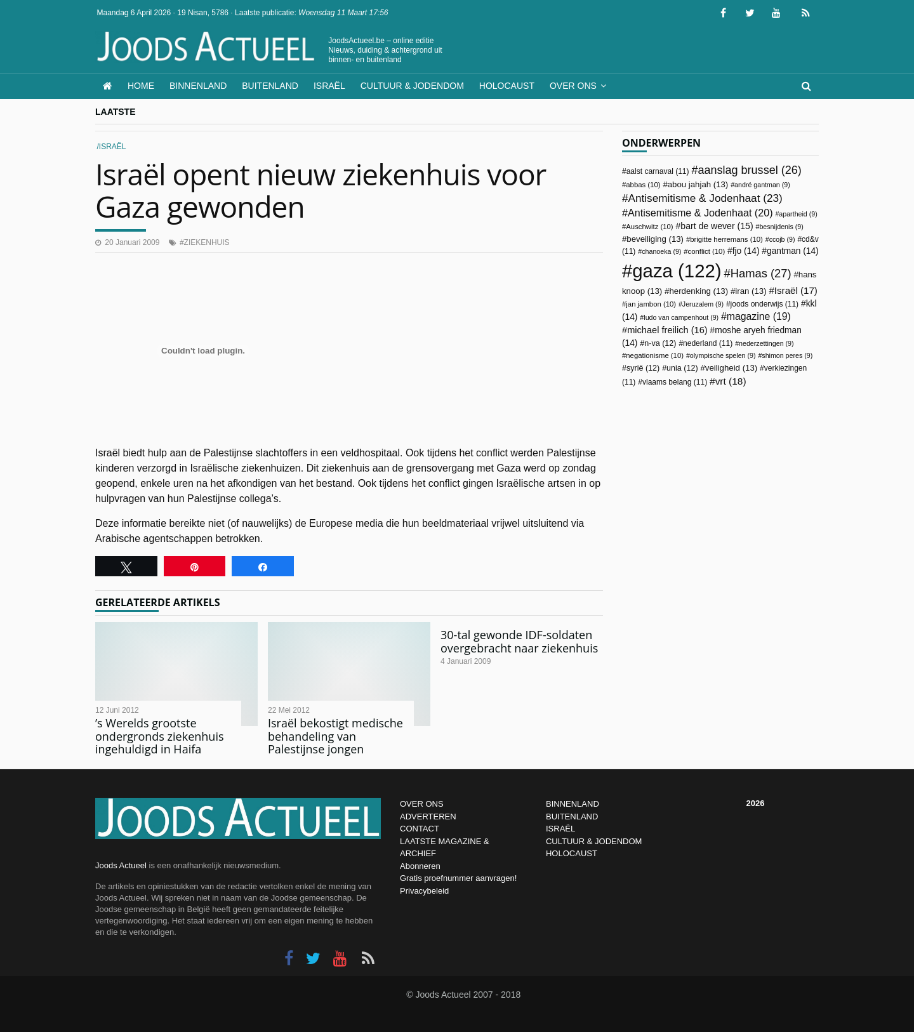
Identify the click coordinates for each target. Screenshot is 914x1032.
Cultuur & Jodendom (412, 86)
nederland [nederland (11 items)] (707, 343)
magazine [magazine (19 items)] (759, 316)
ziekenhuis (207, 242)
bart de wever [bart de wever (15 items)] (716, 226)
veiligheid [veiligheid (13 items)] (731, 368)
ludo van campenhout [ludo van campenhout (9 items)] (681, 317)
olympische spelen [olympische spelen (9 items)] (723, 355)
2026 (755, 803)
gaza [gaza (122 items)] (676, 270)
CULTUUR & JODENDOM (594, 841)
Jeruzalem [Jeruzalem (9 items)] (703, 304)
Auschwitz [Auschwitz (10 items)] (649, 226)
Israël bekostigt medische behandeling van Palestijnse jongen (335, 736)
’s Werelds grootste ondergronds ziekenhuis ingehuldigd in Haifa (159, 736)
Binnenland (198, 86)
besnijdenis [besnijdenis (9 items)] (781, 226)
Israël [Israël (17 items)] (796, 290)
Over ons (573, 86)
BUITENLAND (572, 816)
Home (141, 86)
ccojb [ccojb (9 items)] (782, 239)
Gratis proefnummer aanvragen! (458, 878)
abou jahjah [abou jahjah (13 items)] (698, 184)
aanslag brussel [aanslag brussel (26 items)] (749, 170)
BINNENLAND (572, 804)
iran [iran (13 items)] (750, 291)
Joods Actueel (121, 865)
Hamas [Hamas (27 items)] (761, 273)
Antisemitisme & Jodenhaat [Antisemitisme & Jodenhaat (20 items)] (700, 212)
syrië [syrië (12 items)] (642, 368)
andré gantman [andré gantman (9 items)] (762, 185)
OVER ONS (422, 804)
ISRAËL (560, 828)
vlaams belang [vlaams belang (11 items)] (674, 382)
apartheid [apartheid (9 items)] (798, 214)
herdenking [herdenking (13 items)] (698, 291)
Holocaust (506, 86)
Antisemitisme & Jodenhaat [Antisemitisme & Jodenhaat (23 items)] (705, 198)
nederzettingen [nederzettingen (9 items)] (766, 343)
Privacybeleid (424, 891)
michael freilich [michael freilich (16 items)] (667, 330)
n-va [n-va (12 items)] (660, 343)
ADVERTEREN (428, 816)
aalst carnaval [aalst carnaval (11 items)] (657, 171)
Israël (329, 86)
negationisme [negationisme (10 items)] (655, 355)
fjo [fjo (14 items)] (746, 251)
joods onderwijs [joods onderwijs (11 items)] (765, 304)
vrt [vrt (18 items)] (730, 381)
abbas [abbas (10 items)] (643, 185)
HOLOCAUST (571, 853)
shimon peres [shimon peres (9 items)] (787, 355)
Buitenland (270, 86)
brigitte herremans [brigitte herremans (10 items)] (726, 239)
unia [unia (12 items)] (682, 368)
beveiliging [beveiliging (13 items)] (655, 239)
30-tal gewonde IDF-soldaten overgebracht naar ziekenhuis (519, 641)
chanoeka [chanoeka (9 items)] (661, 251)
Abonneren (420, 866)
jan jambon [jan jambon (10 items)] (651, 304)
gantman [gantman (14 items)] (793, 251)
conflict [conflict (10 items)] (706, 251)
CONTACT (419, 828)
